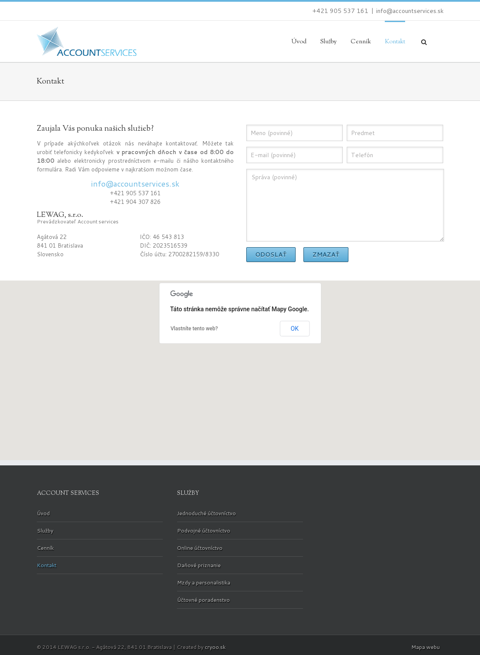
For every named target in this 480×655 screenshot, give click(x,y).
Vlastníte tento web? (194, 329)
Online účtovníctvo (199, 548)
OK (295, 328)
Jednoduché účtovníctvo (206, 513)
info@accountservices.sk (410, 10)
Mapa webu (425, 647)
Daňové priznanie (199, 565)
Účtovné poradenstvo (203, 599)
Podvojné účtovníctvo (203, 530)
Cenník (361, 42)
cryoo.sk (215, 647)
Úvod (298, 42)
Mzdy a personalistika (203, 582)
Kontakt (395, 42)
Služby (328, 42)
